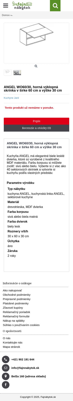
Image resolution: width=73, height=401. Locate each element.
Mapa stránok (11, 346)
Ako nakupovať (12, 290)
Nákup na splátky (14, 320)
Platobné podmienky (16, 303)
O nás (6, 338)
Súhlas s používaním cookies (21, 325)
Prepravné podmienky (16, 299)
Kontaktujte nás (12, 342)
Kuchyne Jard (11, 97)
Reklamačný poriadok (16, 312)
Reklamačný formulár (16, 316)
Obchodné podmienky (16, 294)
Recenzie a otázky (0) (36, 128)
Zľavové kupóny (13, 307)
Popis (36, 121)
